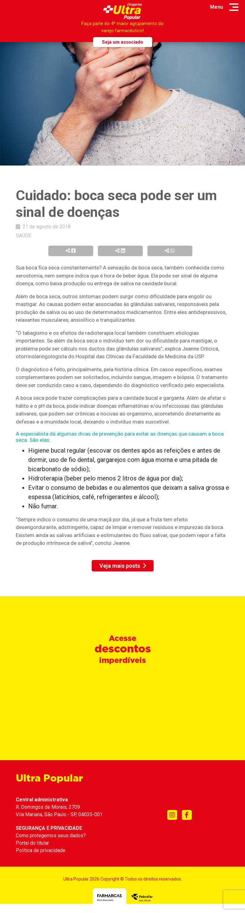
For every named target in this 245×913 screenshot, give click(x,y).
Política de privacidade (40, 850)
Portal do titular (32, 843)
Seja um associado (122, 42)
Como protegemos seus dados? (51, 835)
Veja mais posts (122, 565)
